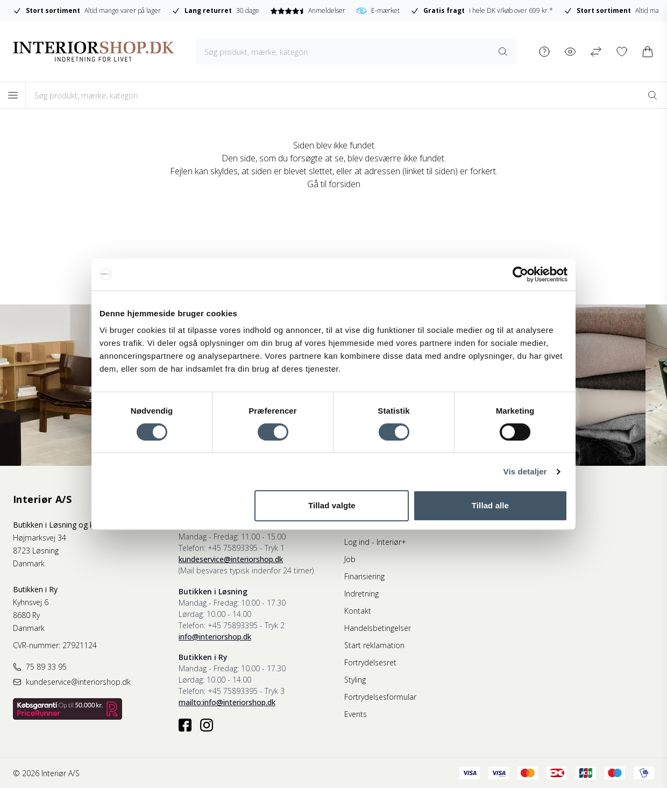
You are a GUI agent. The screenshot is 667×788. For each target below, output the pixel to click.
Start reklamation (374, 645)
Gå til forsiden (333, 184)
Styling (355, 680)
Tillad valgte (332, 505)
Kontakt (357, 611)
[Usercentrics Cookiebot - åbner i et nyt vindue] (520, 274)
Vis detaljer (525, 471)
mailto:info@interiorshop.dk (227, 702)
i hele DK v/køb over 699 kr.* (481, 11)
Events (355, 714)
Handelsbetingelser (377, 628)
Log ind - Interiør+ (375, 542)
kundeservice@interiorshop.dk (231, 559)
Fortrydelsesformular (380, 697)
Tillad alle (490, 505)
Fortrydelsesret (370, 662)
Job (350, 559)
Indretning (361, 593)
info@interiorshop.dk (215, 636)
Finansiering (364, 576)
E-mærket (378, 10)
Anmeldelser (307, 10)
